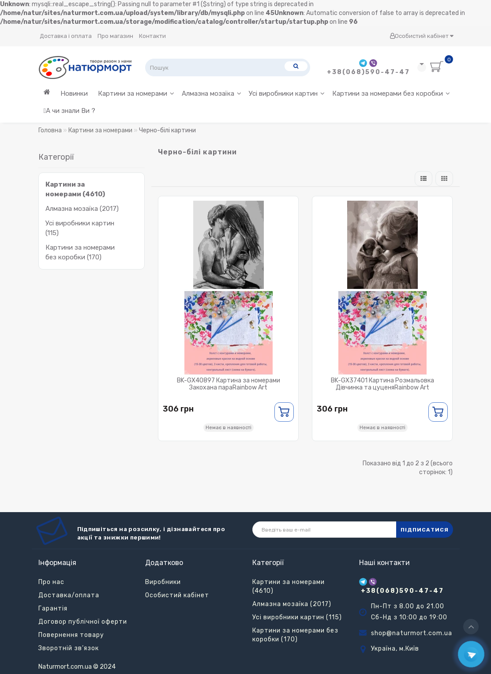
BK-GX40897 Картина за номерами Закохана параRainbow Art (228, 384)
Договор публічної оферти (82, 621)
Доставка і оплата (66, 36)
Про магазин (115, 36)
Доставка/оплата (68, 595)
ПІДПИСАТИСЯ (425, 530)
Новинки (74, 93)
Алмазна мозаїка (211, 93)
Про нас (51, 582)
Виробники (163, 582)
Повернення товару (71, 635)
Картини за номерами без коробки (391, 93)
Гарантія (52, 608)
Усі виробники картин (287, 93)
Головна (50, 130)
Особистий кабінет (421, 36)
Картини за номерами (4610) (288, 586)
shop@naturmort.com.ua (411, 633)
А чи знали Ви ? (69, 111)
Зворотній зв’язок (68, 648)
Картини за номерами (136, 93)
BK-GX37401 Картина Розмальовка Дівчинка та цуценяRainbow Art (382, 384)
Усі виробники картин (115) (297, 617)
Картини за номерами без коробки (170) (295, 635)
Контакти (152, 36)
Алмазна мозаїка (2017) (82, 209)
